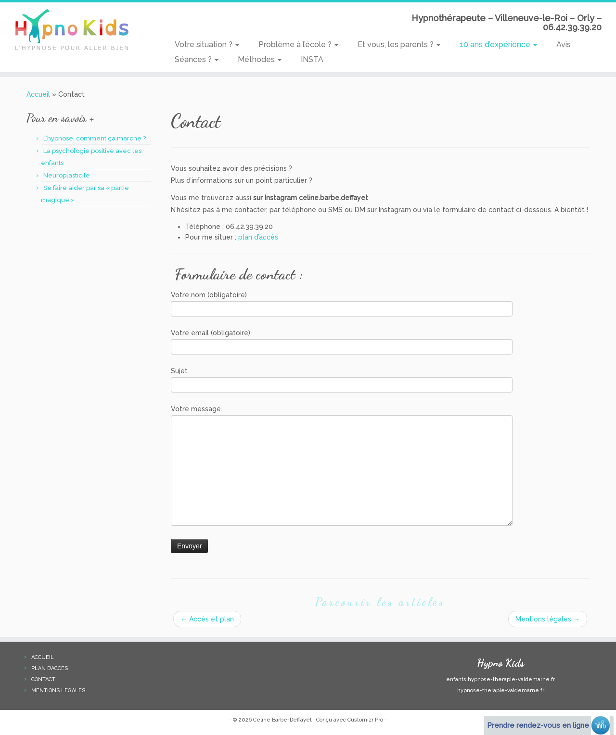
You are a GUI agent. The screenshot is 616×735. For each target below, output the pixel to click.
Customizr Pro (365, 720)
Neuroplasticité (66, 175)
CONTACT (43, 679)
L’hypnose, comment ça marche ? (94, 138)
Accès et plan (207, 619)
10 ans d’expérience (498, 44)
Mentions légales (547, 619)
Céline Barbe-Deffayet (282, 720)
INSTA (312, 59)
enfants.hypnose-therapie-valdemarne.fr (500, 679)
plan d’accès (258, 237)
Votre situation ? (207, 44)
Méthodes (260, 59)
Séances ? (196, 59)
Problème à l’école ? (298, 44)
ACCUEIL (42, 657)
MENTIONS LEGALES (58, 690)
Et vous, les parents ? (399, 44)
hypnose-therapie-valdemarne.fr (500, 690)
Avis (563, 44)
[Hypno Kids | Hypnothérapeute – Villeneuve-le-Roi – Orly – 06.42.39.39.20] (71, 31)
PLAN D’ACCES (49, 668)
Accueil (38, 94)
